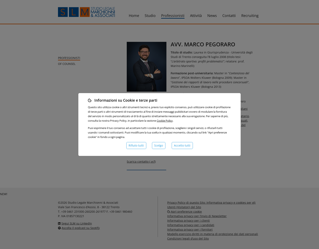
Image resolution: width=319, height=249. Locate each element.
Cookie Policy (165, 120)
